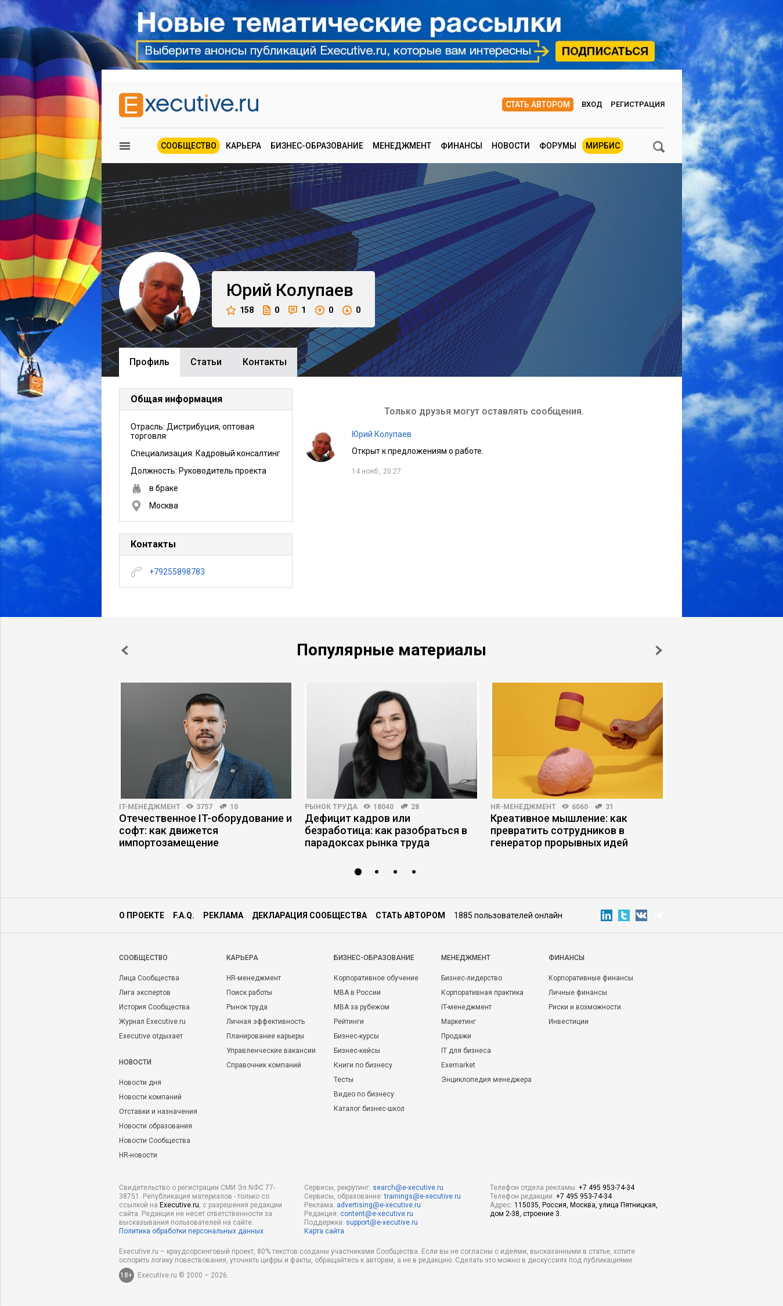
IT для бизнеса (466, 1051)
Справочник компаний (263, 1065)
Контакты (265, 361)
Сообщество (189, 145)
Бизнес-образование (316, 145)
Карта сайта (324, 1231)
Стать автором (538, 104)
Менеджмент (402, 145)
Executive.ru (179, 1205)
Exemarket (458, 1065)
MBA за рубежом (361, 1007)
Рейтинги (349, 1022)
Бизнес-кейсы (357, 1051)
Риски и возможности (585, 1007)
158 (240, 310)
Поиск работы (249, 992)
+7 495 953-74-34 (606, 1188)
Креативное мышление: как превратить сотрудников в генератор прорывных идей (559, 830)
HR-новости (138, 1155)
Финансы (461, 145)
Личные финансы (578, 992)
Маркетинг (458, 1022)
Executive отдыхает (151, 1036)
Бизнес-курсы (356, 1036)
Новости (511, 145)
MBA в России (357, 992)
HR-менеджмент (523, 807)
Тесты (343, 1080)
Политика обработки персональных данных (191, 1231)
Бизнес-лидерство (471, 978)
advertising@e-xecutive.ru (379, 1205)
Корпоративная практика (482, 992)
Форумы (557, 145)
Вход (592, 104)
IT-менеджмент (150, 807)
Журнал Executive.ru (152, 1022)
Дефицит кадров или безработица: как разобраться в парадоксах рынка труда (386, 830)
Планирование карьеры (265, 1036)
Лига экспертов (145, 992)
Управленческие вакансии (271, 1051)
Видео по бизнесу (364, 1094)
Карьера (243, 145)
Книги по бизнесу (363, 1065)
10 (234, 807)
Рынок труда (331, 807)
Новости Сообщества (154, 1141)
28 (415, 807)
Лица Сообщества (149, 978)
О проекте (141, 915)
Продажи (456, 1036)
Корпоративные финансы (591, 978)
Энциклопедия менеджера (486, 1080)
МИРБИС (603, 145)
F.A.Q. (183, 915)
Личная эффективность (265, 1022)
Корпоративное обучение (376, 978)
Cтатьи (206, 361)
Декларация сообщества (309, 915)
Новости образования (155, 1126)
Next (659, 650)
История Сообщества (154, 1007)
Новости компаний (150, 1097)
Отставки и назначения (158, 1111)
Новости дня (140, 1082)
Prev (125, 650)
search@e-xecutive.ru (408, 1188)
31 (609, 807)
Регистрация (638, 104)
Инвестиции (569, 1022)
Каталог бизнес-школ (369, 1109)
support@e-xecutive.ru (382, 1222)
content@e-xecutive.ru (376, 1214)
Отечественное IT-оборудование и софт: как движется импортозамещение (205, 830)
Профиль (149, 361)
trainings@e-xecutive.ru (422, 1196)
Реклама (223, 915)
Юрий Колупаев (382, 434)
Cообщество (143, 958)
